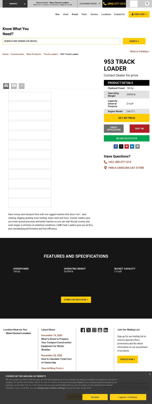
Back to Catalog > (139, 51)
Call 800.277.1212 (119, 161)
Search (133, 41)
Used (65, 14)
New (57, 14)
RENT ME (139, 128)
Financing (54, 5)
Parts (84, 14)
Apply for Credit (66, 5)
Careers (45, 5)
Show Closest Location (59, 3)
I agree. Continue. (128, 397)
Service (94, 14)
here (80, 382)
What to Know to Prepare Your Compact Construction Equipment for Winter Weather (56, 342)
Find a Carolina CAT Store (126, 167)
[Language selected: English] (134, 3)
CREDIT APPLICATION (113, 128)
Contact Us (119, 14)
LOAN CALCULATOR (126, 138)
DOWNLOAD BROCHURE (75, 300)
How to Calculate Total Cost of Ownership (56, 359)
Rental (75, 14)
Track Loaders (51, 54)
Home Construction (13, 54)
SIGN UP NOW (126, 360)
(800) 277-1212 (116, 3)
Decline (95, 397)
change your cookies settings (51, 388)
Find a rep (139, 14)
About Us (37, 5)
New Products (34, 54)
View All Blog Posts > (52, 368)
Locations (106, 14)
